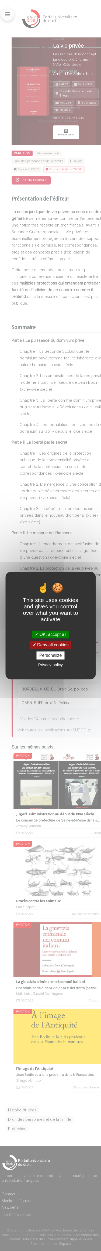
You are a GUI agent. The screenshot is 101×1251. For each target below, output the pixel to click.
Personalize (50, 655)
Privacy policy (50, 664)
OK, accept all (50, 634)
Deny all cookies (51, 645)
